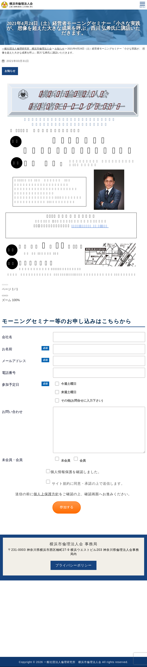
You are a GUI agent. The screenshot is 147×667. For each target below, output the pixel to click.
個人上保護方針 (46, 494)
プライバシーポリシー (73, 565)
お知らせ (10, 70)
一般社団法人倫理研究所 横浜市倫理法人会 (72, 662)
